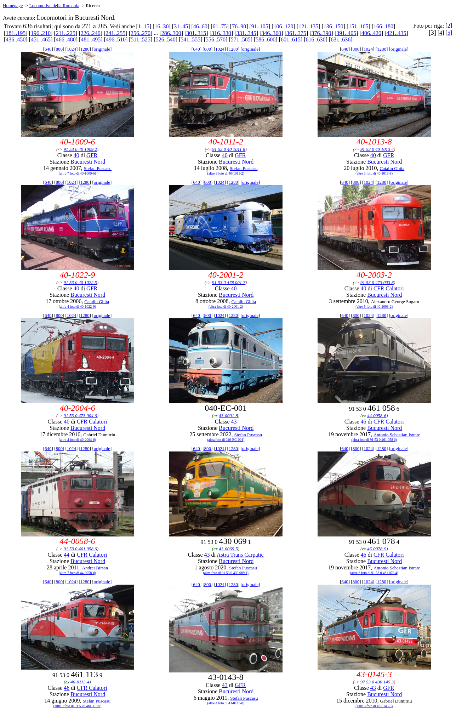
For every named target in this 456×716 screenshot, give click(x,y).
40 (76, 155)
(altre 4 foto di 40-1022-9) (77, 306)
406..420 (371, 33)
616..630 (316, 39)
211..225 (65, 33)
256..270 (140, 33)
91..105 (259, 26)
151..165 (358, 26)
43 (234, 422)
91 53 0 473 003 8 (377, 282)
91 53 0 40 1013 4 (377, 149)
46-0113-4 (79, 681)
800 (59, 49)
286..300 (171, 33)
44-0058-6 (376, 415)
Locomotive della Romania (54, 5)
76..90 (239, 26)
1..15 (143, 26)
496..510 (116, 39)
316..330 (221, 33)
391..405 (346, 33)
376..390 (321, 33)
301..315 (196, 33)
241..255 (115, 33)
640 (48, 49)
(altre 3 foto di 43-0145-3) (374, 706)
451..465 (41, 39)
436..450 (15, 39)
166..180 (383, 26)
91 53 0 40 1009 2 (80, 149)
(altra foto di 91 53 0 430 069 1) (225, 573)
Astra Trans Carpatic (240, 555)
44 (66, 555)
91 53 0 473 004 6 (80, 415)
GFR (91, 155)
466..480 (66, 39)
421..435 (396, 33)
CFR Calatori (389, 288)
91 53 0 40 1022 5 (80, 282)
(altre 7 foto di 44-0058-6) (77, 573)
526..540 (166, 39)
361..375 (296, 33)
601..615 (291, 39)
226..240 (91, 33)
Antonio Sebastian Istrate (397, 434)
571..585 (241, 39)
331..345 (246, 33)
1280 (85, 49)
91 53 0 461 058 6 (80, 548)
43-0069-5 (228, 548)
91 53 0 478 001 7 (228, 282)
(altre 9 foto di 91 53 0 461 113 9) (77, 706)
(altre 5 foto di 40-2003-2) (374, 306)
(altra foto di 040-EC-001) (225, 440)
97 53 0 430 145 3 (377, 681)
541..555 (190, 39)
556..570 (216, 39)
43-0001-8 (228, 415)
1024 (71, 49)
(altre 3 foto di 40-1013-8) (374, 173)
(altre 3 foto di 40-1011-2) (225, 173)
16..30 (162, 26)
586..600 (265, 39)
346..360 (271, 33)
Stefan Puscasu (98, 168)
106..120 (283, 26)
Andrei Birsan (95, 567)
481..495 (91, 39)
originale (102, 49)
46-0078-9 (376, 548)
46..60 (200, 26)
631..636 (340, 39)
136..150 (333, 26)
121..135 (308, 26)
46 (363, 422)
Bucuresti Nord (87, 162)
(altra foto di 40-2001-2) (226, 306)
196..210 (41, 33)
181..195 (15, 33)
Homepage (13, 5)
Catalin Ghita (392, 168)
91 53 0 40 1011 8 (228, 149)
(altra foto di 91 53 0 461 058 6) (374, 440)
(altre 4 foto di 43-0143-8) (225, 703)
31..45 (181, 26)
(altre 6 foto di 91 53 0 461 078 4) (374, 573)
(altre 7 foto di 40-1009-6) (77, 173)
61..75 (220, 26)
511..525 (140, 39)
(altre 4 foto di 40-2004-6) (77, 440)
